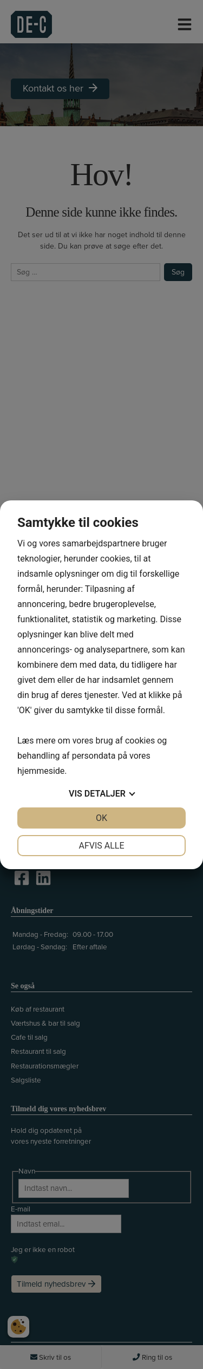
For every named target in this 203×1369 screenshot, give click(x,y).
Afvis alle (101, 845)
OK (101, 818)
